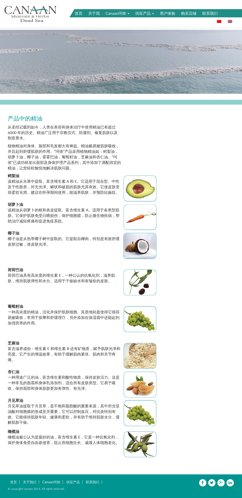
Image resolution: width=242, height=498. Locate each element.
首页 (78, 13)
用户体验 (167, 13)
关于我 (94, 13)
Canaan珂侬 (117, 13)
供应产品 (144, 13)
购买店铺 (188, 13)
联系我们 (210, 13)
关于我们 (29, 482)
